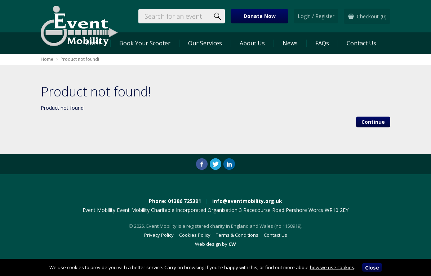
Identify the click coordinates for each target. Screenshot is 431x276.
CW (232, 244)
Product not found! (80, 59)
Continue (373, 121)
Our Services (205, 43)
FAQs (322, 43)
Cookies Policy (194, 235)
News (290, 43)
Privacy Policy (159, 235)
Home (47, 59)
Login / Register (316, 16)
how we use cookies (332, 267)
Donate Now (260, 16)
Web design (208, 244)
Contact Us (361, 43)
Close (372, 267)
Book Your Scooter (144, 43)
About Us (252, 43)
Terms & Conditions (237, 235)
